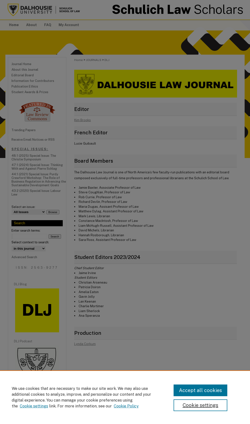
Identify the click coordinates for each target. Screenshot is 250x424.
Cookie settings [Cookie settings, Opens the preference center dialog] (200, 405)
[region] (125, 397)
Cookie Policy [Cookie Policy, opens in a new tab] (126, 406)
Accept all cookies (200, 390)
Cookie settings (34, 406)
